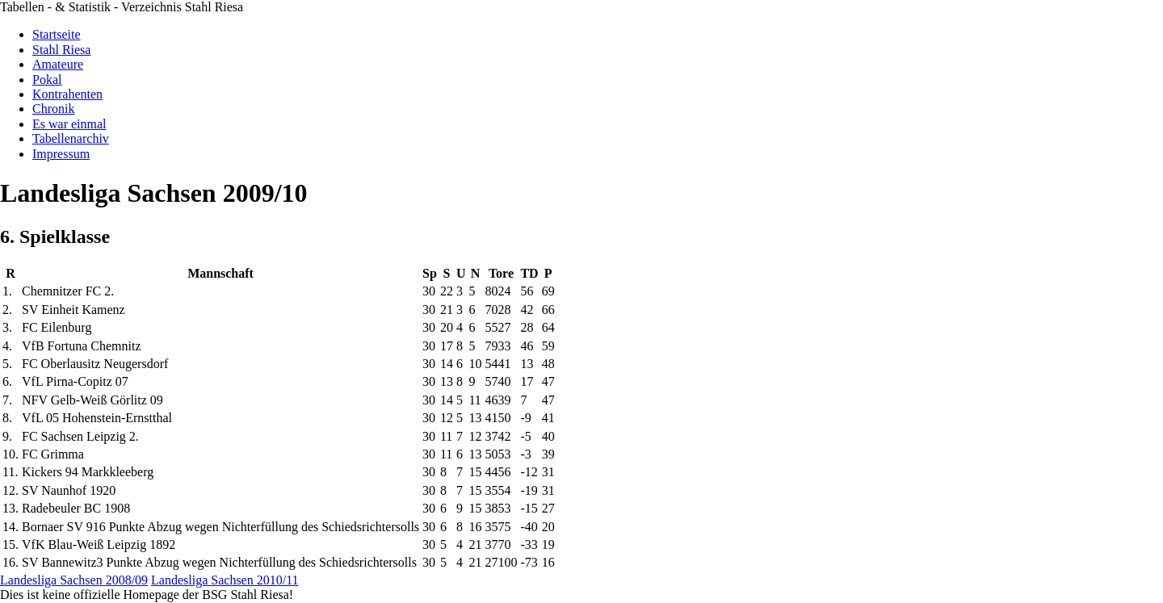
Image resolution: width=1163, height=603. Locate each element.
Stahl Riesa (61, 50)
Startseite (56, 34)
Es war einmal (69, 124)
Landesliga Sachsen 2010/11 (224, 580)
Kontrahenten (67, 94)
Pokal (46, 79)
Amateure (57, 64)
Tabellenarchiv (70, 138)
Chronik (53, 108)
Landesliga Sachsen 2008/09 (74, 580)
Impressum (61, 154)
